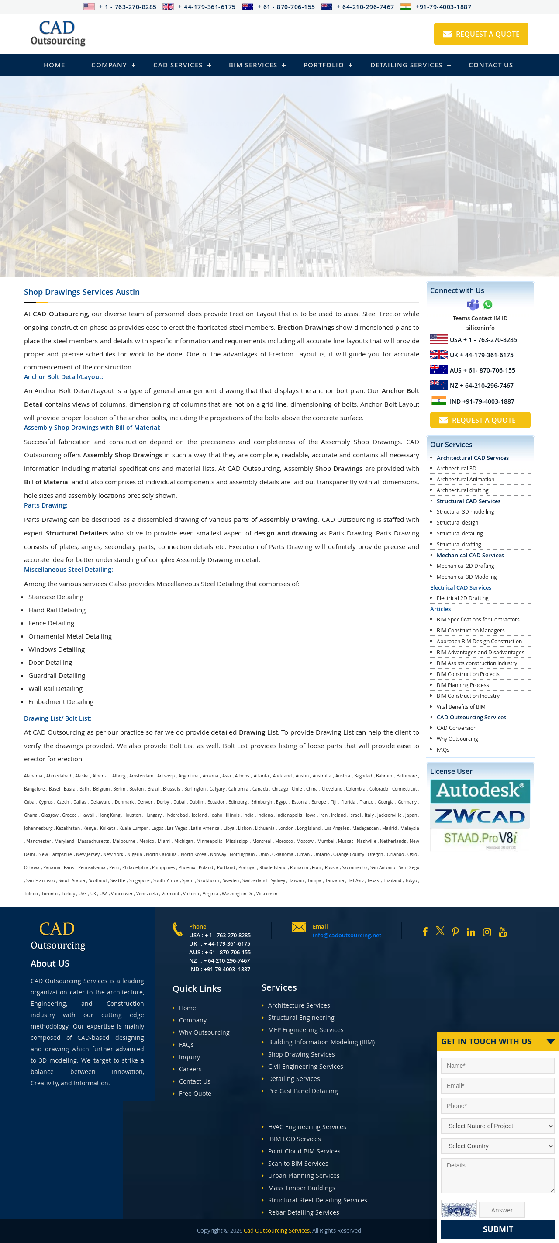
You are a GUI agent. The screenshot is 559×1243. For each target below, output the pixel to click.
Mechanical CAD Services (470, 555)
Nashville (366, 841)
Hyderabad (176, 815)
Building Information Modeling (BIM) (318, 1042)
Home (54, 64)
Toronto (49, 894)
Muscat (345, 841)
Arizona (210, 776)
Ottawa (32, 867)
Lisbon (245, 828)
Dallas (79, 802)
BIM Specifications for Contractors (478, 619)
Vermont (170, 894)
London (285, 828)
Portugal (247, 867)
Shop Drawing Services (298, 1054)
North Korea (194, 854)
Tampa (314, 881)
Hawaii (87, 815)
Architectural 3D (456, 468)
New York (113, 854)
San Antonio (382, 867)
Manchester (38, 841)
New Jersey (88, 854)
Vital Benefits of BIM (461, 706)
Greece (69, 815)
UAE (83, 894)
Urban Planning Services (301, 1175)
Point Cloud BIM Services (301, 1151)
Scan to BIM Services (295, 1163)
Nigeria (134, 854)
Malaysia (409, 828)
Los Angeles (336, 828)
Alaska (82, 776)
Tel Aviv (356, 881)
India (248, 815)
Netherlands (393, 841)
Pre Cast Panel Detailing (300, 1091)
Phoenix (187, 867)
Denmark (124, 802)
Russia (331, 867)
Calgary (217, 789)
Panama (51, 867)
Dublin (196, 802)
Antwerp (166, 776)
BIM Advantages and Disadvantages (480, 652)
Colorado (378, 789)
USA (103, 894)
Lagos (157, 828)
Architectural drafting (463, 490)
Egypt (281, 802)
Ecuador (215, 802)
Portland (226, 867)
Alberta (100, 776)
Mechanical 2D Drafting (465, 565)
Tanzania (334, 881)
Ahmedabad (58, 776)
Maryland (64, 841)
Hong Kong (109, 815)
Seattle (117, 881)
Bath (84, 789)
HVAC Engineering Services (304, 1126)
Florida (348, 802)
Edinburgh (261, 802)
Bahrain (384, 776)
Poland (206, 867)
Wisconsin (266, 894)
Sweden (231, 881)
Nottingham (242, 854)
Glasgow (50, 815)
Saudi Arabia (72, 881)
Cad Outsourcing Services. (276, 1230)
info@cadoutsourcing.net (347, 935)
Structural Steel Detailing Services (314, 1200)
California (238, 789)
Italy (369, 815)
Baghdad (363, 776)
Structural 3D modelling (465, 511)
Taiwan (296, 881)
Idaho (216, 815)
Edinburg (237, 802)
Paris (69, 867)
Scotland (98, 881)
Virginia (210, 894)
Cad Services (178, 64)
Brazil (153, 789)
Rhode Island (272, 867)
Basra (70, 789)
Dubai (179, 802)
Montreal (262, 841)
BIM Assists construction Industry (477, 662)
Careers (187, 1069)
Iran (323, 815)
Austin (302, 776)
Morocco (284, 841)
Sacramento (354, 867)
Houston (132, 815)
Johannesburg (38, 828)
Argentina (189, 776)
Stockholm (208, 881)
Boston (136, 789)
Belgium (101, 789)
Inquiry (186, 1057)
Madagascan (365, 828)
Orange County (348, 854)
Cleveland (332, 789)
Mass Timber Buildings (298, 1188)
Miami (164, 841)
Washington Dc (237, 894)
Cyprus (46, 802)
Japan (411, 815)
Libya (229, 828)
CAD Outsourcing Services (471, 717)
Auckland (282, 776)
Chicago (280, 789)
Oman (303, 854)
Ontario (322, 854)
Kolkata (108, 828)
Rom (316, 867)
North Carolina (161, 854)
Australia (322, 776)
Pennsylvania (92, 867)
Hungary (153, 815)
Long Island (309, 828)
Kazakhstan (68, 828)
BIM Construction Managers (471, 630)
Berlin (119, 789)
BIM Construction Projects (468, 673)
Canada (260, 789)
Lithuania (265, 828)
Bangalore (34, 789)
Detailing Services (406, 64)
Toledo (31, 894)
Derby (163, 802)
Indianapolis (289, 815)
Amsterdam (141, 776)
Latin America (205, 828)
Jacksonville (389, 815)
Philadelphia (135, 867)
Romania (299, 867)
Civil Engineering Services (302, 1066)
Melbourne (124, 841)
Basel (54, 789)
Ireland (338, 815)
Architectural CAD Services (473, 458)
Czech (63, 802)
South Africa (165, 881)
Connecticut (404, 789)
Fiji (334, 802)
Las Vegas (177, 828)
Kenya (89, 828)
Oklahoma (282, 854)
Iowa (311, 815)
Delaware (100, 802)
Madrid (389, 828)
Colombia (356, 789)
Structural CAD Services (468, 501)
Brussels (171, 789)
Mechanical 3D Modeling (467, 576)
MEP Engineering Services (303, 1029)
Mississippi (237, 841)
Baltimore (407, 776)
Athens (242, 776)
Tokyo (411, 881)
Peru (114, 867)
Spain (187, 881)
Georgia (386, 802)
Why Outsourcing (457, 738)
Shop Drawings (82, 292)
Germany (407, 802)
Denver (145, 802)
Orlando (395, 854)
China (312, 789)
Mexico (146, 841)
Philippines (163, 867)
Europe (318, 802)
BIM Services (253, 64)
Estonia (299, 802)
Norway (218, 854)
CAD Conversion (456, 727)
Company (109, 64)
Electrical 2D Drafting (463, 597)
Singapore (139, 881)
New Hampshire (55, 854)
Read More (44, 236)
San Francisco (40, 881)
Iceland (199, 815)
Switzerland (254, 881)
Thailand (392, 881)
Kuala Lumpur (133, 828)
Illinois (233, 815)
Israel (355, 815)
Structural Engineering (298, 1017)
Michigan (183, 841)
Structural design (457, 522)
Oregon (375, 854)
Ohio (264, 854)
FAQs (443, 749)
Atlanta (261, 776)
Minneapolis (209, 841)
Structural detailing (460, 533)
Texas (373, 881)
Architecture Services (296, 1005)
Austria (342, 776)
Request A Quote (481, 34)
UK (93, 894)
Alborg (118, 776)
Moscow (305, 841)
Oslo (412, 854)
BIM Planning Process (463, 684)
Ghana (31, 815)
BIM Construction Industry (468, 695)
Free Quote (192, 1093)
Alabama (33, 776)
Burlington (195, 789)
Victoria (191, 894)
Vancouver (122, 894)
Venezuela (147, 894)
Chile (297, 789)
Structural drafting (459, 544)
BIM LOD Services (291, 1139)
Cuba (29, 802)
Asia (226, 776)
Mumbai (326, 841)
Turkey (68, 894)
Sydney (278, 881)
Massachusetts (93, 841)
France (366, 802)
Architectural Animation (465, 479)
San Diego (409, 867)
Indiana (265, 815)
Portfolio (324, 64)
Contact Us (491, 64)
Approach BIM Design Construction (479, 641)
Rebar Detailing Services (300, 1212)
